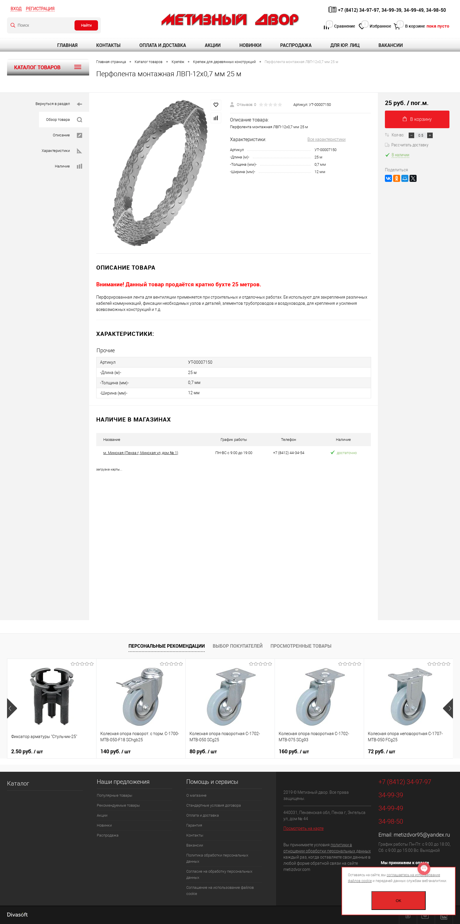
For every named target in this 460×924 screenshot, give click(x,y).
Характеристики (62, 151)
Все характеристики (326, 139)
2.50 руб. (27, 751)
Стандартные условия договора (213, 805)
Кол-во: (398, 135)
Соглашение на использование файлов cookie (220, 890)
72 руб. (381, 751)
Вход (16, 8)
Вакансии (390, 45)
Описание (67, 135)
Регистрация (40, 8)
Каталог (18, 783)
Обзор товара (64, 120)
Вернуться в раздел (58, 104)
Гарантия (194, 825)
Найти (86, 25)
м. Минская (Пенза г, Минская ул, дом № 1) (140, 453)
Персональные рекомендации (166, 646)
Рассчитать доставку (406, 145)
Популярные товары (114, 795)
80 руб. (203, 751)
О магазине (196, 795)
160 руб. (294, 751)
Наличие (68, 166)
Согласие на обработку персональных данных (219, 874)
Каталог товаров (48, 67)
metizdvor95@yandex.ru (422, 835)
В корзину (417, 119)
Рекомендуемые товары (118, 805)
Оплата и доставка (162, 45)
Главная (67, 45)
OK (398, 900)
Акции (213, 45)
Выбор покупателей (238, 646)
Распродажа (296, 45)
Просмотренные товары (301, 646)
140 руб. (115, 751)
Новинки (250, 45)
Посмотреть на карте (303, 828)
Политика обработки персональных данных (217, 858)
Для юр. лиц (345, 45)
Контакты (108, 45)
